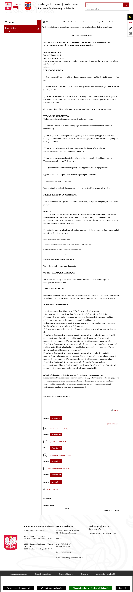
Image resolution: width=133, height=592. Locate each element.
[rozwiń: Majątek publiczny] (39, 105)
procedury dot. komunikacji (103, 15)
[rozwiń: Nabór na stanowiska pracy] (39, 152)
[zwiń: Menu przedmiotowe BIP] (39, 20)
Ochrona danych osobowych (18, 588)
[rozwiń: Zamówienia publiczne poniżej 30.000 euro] (39, 128)
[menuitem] (23, 26)
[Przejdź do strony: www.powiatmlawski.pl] (130, 28)
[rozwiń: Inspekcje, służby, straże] (39, 80)
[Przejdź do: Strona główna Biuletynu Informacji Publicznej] (44, 15)
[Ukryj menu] (39, 16)
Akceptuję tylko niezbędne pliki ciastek (91, 588)
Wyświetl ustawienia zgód (51, 588)
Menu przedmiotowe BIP (55, 15)
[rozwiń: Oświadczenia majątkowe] (39, 92)
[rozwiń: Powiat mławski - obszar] (39, 47)
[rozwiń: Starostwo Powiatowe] (39, 59)
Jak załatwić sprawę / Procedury (78, 15)
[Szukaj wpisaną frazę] (126, 5)
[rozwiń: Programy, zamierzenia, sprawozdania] (39, 38)
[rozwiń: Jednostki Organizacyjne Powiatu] (39, 74)
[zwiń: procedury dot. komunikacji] (39, 182)
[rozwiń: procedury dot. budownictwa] (39, 176)
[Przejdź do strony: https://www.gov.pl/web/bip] (130, 22)
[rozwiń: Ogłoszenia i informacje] (39, 137)
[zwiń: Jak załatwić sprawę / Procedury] (39, 158)
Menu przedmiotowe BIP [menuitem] (15, 21)
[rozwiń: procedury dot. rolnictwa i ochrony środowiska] (39, 167)
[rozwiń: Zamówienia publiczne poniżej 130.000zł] (39, 119)
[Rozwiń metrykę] (56, 412)
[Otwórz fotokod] (130, 34)
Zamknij (122, 588)
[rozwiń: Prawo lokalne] (39, 32)
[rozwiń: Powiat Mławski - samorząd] (39, 53)
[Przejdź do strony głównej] (41, 6)
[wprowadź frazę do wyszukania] (104, 5)
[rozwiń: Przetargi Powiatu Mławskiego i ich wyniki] (39, 111)
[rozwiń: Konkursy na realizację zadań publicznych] (39, 143)
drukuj (116, 404)
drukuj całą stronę (53, 483)
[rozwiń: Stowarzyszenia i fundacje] (39, 86)
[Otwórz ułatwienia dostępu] (130, 17)
